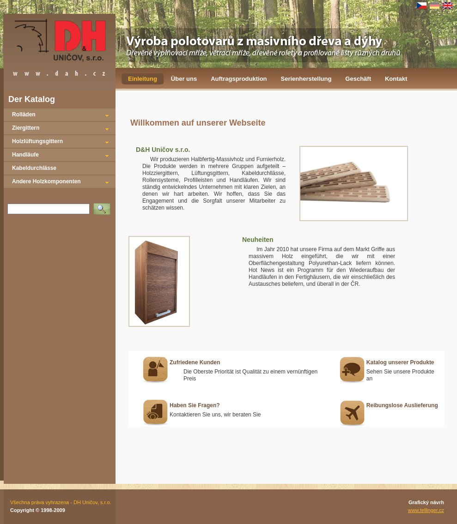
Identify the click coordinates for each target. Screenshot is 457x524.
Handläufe (25, 154)
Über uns (184, 78)
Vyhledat (103, 206)
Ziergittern (25, 128)
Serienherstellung (306, 78)
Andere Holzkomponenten (46, 181)
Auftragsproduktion (239, 78)
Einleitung (142, 78)
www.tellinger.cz (426, 510)
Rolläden (24, 114)
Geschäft (358, 78)
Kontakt (396, 78)
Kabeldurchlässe (34, 168)
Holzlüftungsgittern (37, 141)
